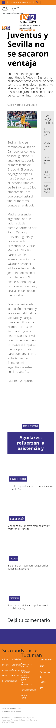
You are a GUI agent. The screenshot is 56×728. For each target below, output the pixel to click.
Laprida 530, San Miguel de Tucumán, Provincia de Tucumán (18, 718)
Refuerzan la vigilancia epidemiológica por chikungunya (28, 607)
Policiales (16, 659)
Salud (14, 680)
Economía (7, 680)
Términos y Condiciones (11, 708)
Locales (6, 664)
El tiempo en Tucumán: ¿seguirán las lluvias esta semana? (28, 567)
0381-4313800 (8, 722)
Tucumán (13, 558)
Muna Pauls (24, 696)
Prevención (14, 598)
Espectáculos (18, 670)
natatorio (25, 671)
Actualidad (7, 670)
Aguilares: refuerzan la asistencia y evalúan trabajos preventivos (31, 448)
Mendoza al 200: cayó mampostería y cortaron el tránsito (28, 527)
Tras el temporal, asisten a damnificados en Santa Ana (30, 487)
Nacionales (7, 675)
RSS (41, 688)
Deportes (16, 664)
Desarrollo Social (18, 479)
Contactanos (46, 659)
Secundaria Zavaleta (26, 665)
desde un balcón (17, 519)
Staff (42, 665)
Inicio (5, 659)
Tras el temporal (30, 426)
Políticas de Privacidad (12, 711)
